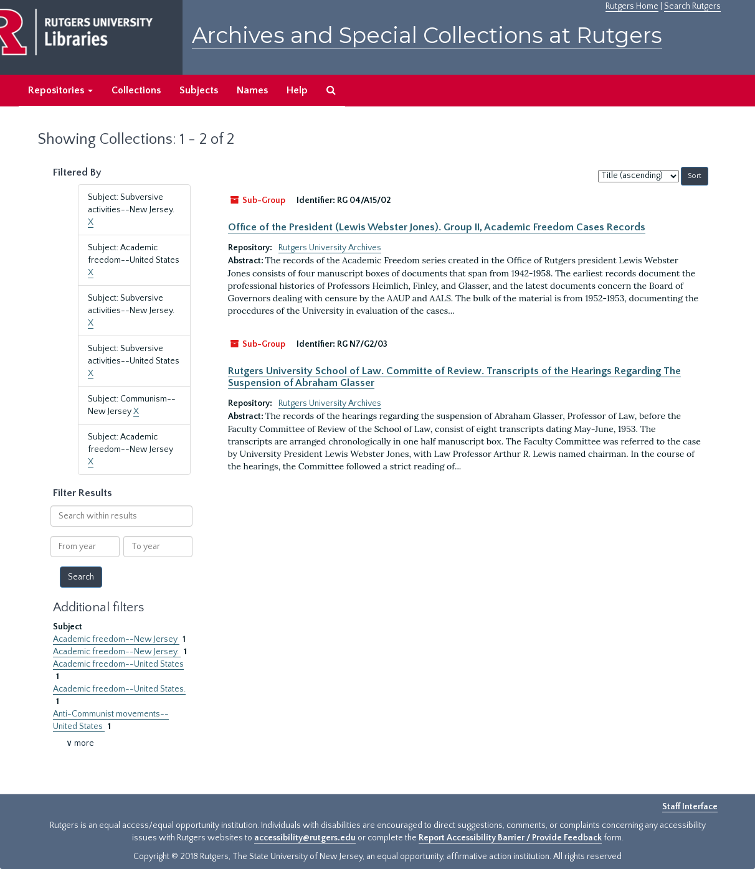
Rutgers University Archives (329, 248)
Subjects (198, 90)
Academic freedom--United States (118, 664)
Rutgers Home (631, 6)
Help (297, 90)
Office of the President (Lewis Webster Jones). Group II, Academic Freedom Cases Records (436, 227)
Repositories (60, 90)
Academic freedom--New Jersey (116, 639)
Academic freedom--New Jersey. (117, 652)
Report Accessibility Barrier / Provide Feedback (510, 838)
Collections (136, 90)
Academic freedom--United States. (119, 689)
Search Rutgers (692, 6)
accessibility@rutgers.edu (305, 838)
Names (252, 90)
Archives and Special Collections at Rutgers (427, 35)
